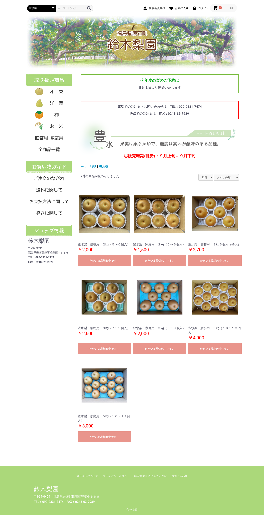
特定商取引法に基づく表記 (150, 476)
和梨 (93, 167)
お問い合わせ (179, 476)
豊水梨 (103, 167)
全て (84, 167)
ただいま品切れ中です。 (104, 260)
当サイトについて (87, 476)
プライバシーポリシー (116, 476)
